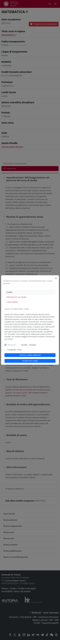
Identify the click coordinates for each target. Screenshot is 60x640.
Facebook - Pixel (14, 350)
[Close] (56, 278)
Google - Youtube (28, 345)
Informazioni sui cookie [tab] (16, 297)
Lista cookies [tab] (12, 302)
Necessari (11, 345)
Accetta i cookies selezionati (30, 355)
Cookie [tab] (9, 292)
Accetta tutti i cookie (30, 361)
